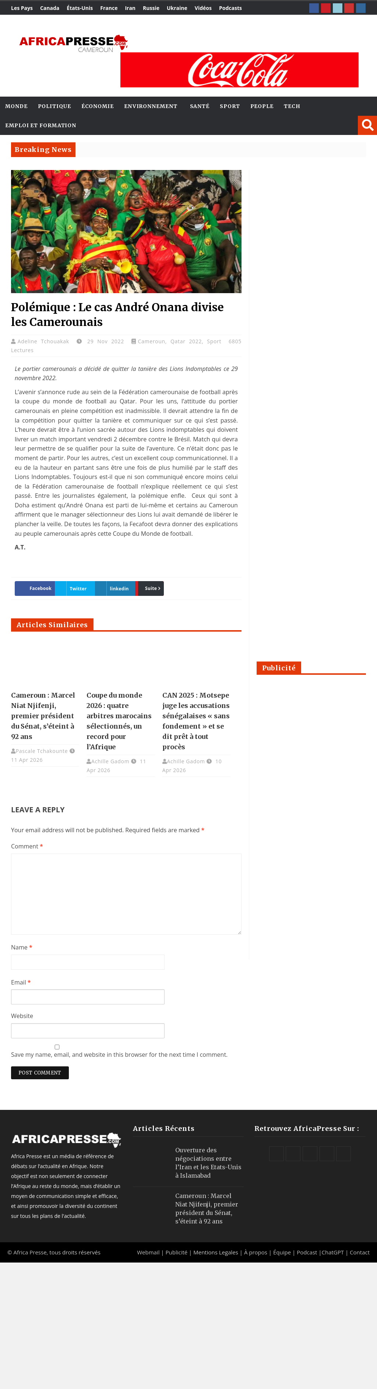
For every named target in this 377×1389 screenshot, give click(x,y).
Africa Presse (29, 1252)
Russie (151, 7)
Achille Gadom (110, 761)
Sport (230, 106)
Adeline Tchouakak (45, 341)
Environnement (150, 106)
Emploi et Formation (40, 125)
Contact (360, 1252)
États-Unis (80, 7)
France (108, 7)
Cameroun (151, 341)
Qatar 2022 (186, 341)
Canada (49, 7)
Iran (130, 7)
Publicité (177, 1252)
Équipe (282, 1252)
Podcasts (230, 7)
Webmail (148, 1252)
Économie (97, 106)
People (262, 106)
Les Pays (22, 7)
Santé (200, 106)
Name (21, 947)
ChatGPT (333, 1252)
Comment (27, 846)
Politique (54, 106)
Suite (148, 588)
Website (22, 1016)
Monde (16, 106)
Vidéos (203, 7)
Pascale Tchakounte (42, 750)
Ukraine (177, 7)
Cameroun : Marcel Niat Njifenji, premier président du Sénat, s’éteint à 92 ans (43, 716)
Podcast (307, 1252)
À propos (255, 1252)
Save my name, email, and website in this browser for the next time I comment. (119, 1055)
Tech (292, 106)
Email (21, 982)
